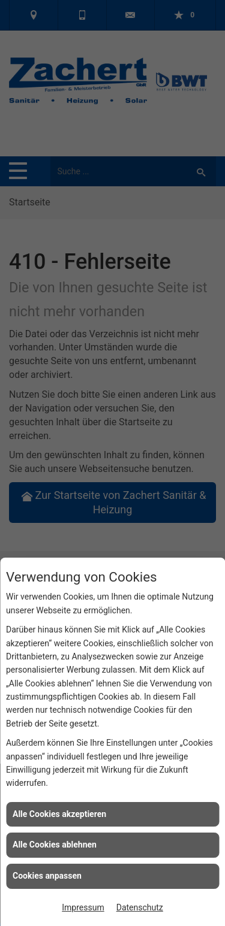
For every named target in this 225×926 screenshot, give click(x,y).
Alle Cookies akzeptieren (59, 814)
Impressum (83, 907)
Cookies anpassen (47, 875)
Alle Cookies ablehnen (55, 844)
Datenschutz (139, 907)
